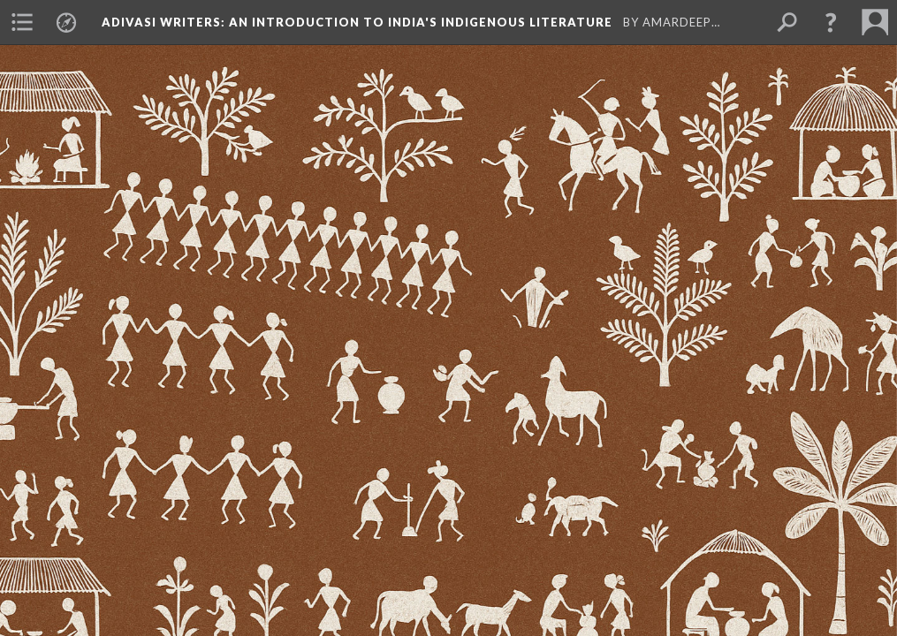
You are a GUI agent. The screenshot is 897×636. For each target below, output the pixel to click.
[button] (831, 22)
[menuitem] (22, 22)
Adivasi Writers (359, 22)
